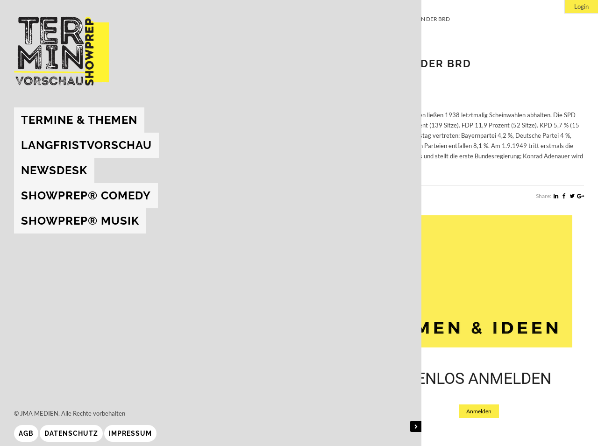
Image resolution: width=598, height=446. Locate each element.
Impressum (130, 433)
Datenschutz (71, 433)
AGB (26, 433)
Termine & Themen (79, 120)
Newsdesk (54, 170)
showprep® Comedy (86, 195)
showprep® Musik (80, 220)
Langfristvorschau (86, 145)
